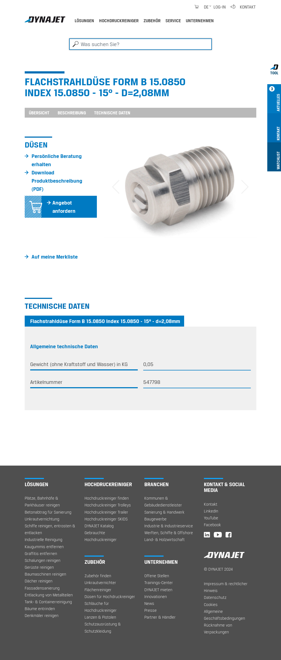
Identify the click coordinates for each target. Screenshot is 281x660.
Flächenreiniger (98, 589)
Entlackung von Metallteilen (49, 595)
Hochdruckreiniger (119, 20)
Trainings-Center (158, 582)
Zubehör (152, 20)
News (149, 603)
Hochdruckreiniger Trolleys (108, 505)
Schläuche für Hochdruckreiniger (101, 607)
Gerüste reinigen (39, 567)
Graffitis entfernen (41, 553)
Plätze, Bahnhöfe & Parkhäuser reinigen (42, 501)
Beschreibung (72, 112)
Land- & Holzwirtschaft (164, 539)
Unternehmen (200, 20)
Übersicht (39, 112)
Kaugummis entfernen (44, 546)
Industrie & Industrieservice (168, 525)
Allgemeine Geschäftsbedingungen (224, 615)
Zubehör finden (98, 575)
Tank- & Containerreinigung (48, 601)
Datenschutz (215, 597)
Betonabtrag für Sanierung (48, 512)
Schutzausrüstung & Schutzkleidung (103, 627)
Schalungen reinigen (42, 560)
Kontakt (248, 6)
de (206, 6)
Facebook (212, 524)
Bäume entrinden (40, 608)
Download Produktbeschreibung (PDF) (57, 180)
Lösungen (84, 20)
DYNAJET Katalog (99, 525)
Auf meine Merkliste (55, 257)
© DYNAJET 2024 (218, 569)
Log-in (219, 6)
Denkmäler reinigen (41, 615)
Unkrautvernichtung (42, 519)
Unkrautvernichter (100, 582)
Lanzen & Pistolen (100, 617)
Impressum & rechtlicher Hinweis (226, 587)
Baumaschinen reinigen (45, 574)
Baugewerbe (155, 519)
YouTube (211, 517)
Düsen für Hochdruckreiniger (110, 596)
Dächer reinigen (38, 581)
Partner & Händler (160, 617)
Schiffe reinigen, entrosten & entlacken (50, 529)
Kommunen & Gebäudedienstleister (163, 501)
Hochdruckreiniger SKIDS (106, 519)
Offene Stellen (156, 575)
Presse (150, 610)
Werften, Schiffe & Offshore (168, 532)
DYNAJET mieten (158, 589)
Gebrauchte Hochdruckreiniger (101, 536)
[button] (115, 187)
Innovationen (155, 596)
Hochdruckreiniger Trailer (106, 512)
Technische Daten (112, 112)
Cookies (211, 604)
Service (173, 20)
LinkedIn (211, 511)
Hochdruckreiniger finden (107, 498)
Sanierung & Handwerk (164, 512)
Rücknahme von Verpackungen (218, 628)
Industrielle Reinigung (43, 539)
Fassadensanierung (42, 588)
